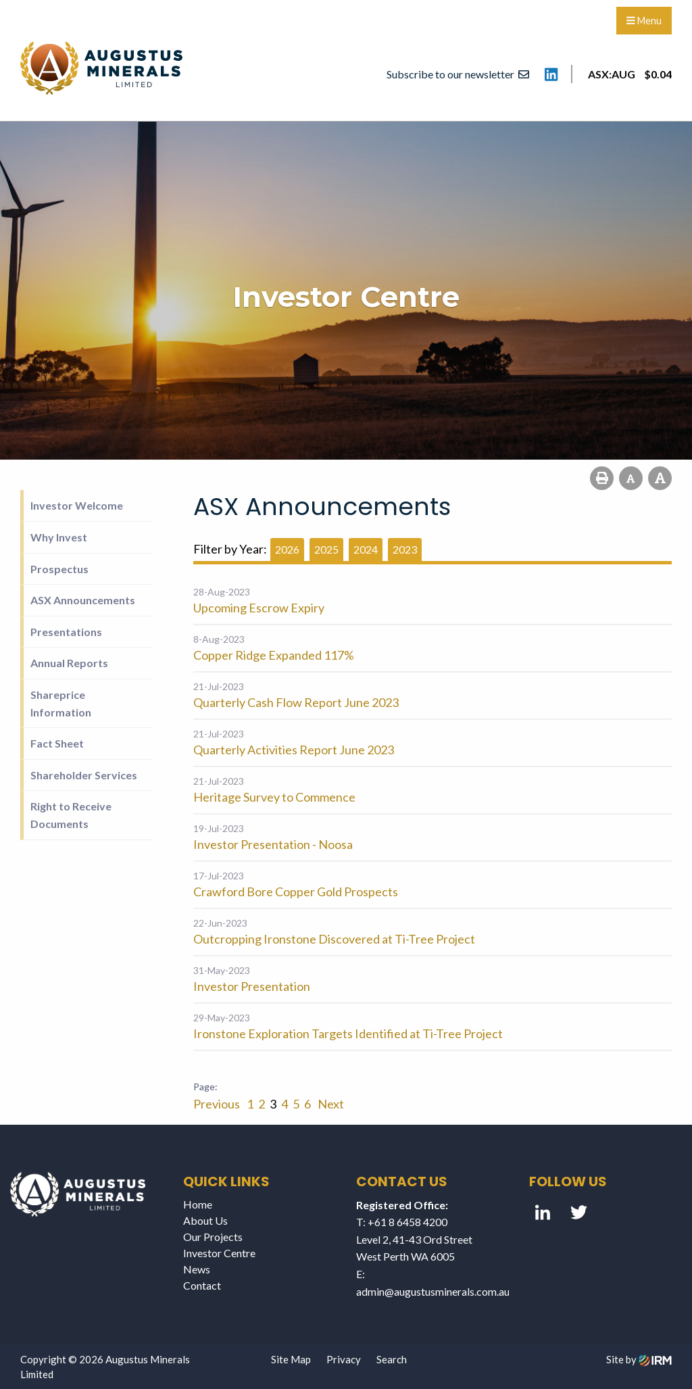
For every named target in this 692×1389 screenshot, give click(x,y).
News (196, 1269)
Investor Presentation (251, 986)
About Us (205, 1220)
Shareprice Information (60, 703)
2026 (287, 549)
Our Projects (213, 1236)
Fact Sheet (57, 743)
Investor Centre (219, 1252)
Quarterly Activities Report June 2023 (293, 749)
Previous (217, 1103)
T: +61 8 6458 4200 (401, 1221)
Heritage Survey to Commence (274, 796)
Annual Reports (69, 662)
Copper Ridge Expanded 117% (273, 655)
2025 (326, 549)
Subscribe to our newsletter (458, 74)
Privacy (343, 1359)
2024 (365, 549)
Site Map (291, 1359)
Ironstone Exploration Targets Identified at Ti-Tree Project (348, 1033)
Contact (202, 1285)
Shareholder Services (83, 775)
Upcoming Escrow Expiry (258, 607)
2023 (405, 549)
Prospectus (59, 568)
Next (330, 1103)
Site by (639, 1359)
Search (391, 1359)
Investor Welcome (76, 505)
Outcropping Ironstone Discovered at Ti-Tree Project (334, 938)
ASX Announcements (82, 599)
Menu (644, 20)
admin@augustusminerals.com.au (433, 1291)
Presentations (66, 631)
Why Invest (58, 537)
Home (197, 1204)
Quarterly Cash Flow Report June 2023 (296, 702)
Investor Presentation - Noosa (273, 844)
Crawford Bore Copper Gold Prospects (295, 891)
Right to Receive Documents (71, 815)
